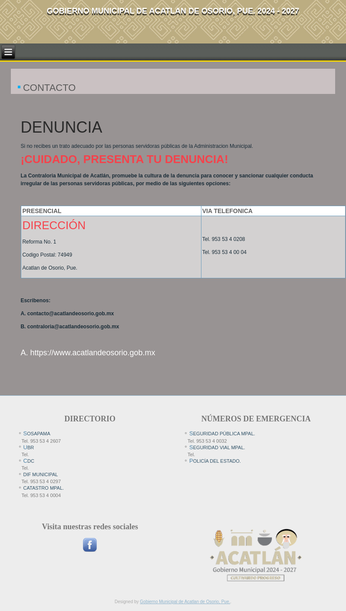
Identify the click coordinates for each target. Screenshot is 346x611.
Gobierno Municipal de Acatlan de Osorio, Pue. (185, 601)
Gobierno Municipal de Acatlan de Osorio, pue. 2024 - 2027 (173, 11)
